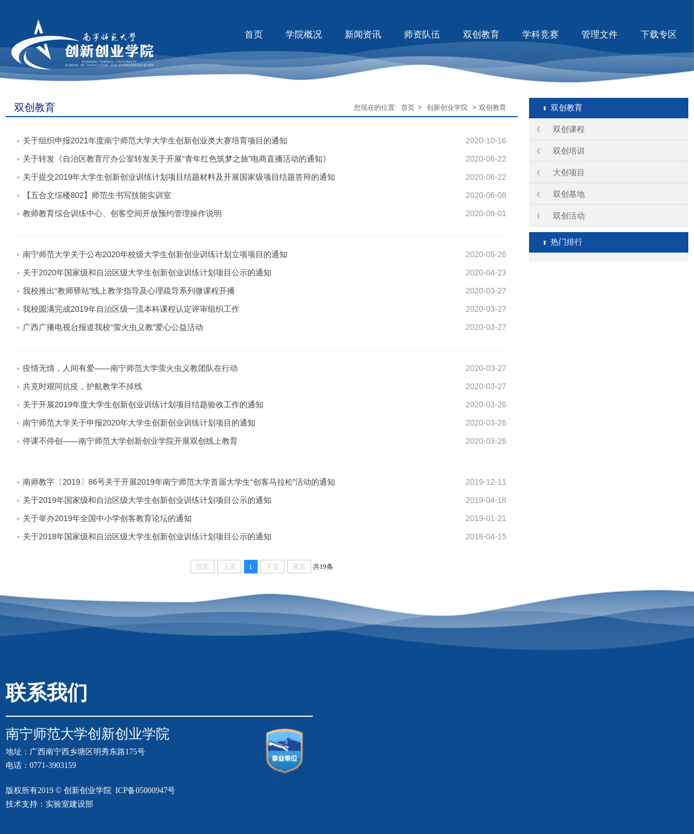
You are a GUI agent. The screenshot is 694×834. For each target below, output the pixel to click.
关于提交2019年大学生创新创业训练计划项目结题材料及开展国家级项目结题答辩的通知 (179, 176)
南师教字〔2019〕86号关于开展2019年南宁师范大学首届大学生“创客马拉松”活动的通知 (179, 481)
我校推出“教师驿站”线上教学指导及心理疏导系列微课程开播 (129, 290)
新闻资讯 (363, 34)
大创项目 (569, 172)
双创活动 (569, 215)
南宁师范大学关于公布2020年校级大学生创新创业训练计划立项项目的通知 (155, 254)
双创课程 (569, 129)
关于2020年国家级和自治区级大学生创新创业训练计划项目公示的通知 (147, 272)
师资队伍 (422, 34)
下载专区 (659, 34)
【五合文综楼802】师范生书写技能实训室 (97, 195)
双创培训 (569, 150)
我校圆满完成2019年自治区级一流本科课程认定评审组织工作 (131, 308)
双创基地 (569, 194)
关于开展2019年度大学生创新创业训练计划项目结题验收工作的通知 (143, 404)
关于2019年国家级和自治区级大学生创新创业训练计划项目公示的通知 (147, 500)
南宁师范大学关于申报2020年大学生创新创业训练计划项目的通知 (139, 422)
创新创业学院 (447, 108)
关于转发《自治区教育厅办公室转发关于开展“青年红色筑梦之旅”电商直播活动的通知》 (177, 158)
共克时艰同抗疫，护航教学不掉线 (82, 386)
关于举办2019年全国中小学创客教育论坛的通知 (107, 518)
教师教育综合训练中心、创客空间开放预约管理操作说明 (122, 213)
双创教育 (481, 34)
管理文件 (599, 34)
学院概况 (304, 34)
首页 (254, 34)
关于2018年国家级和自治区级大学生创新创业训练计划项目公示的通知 (147, 536)
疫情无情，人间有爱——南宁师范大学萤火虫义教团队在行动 (130, 368)
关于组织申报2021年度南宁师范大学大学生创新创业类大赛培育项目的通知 (155, 140)
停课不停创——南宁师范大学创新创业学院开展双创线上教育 (130, 440)
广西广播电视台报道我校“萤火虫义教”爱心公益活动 (113, 327)
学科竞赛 (540, 34)
